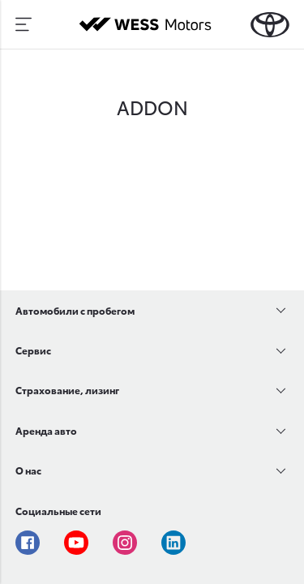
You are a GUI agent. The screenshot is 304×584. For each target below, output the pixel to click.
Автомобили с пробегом (75, 310)
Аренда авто (46, 430)
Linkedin (173, 542)
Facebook (27, 542)
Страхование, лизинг (67, 390)
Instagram (125, 542)
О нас (28, 470)
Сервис (33, 350)
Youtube (76, 542)
